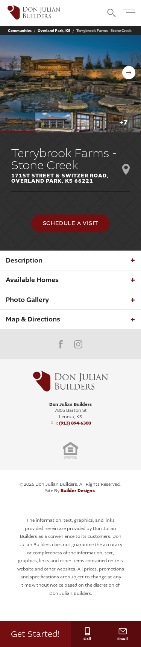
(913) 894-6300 (75, 423)
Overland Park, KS (54, 30)
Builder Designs (78, 491)
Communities (20, 30)
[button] (111, 13)
